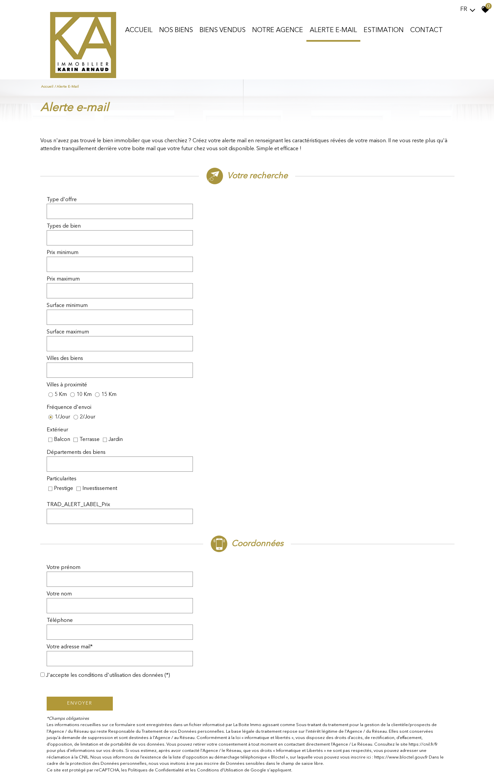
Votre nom (268, 368)
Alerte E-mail (333, 29)
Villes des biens (67, 262)
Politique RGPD (156, 769)
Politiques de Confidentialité (158, 498)
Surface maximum (276, 243)
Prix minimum (64, 225)
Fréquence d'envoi (71, 278)
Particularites (270, 295)
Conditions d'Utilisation (222, 498)
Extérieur (266, 278)
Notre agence (277, 29)
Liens (123, 769)
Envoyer (81, 431)
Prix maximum (272, 225)
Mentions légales (73, 769)
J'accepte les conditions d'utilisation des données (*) (117, 404)
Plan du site (47, 769)
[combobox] (191, 206)
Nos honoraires (103, 769)
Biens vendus (222, 29)
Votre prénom (65, 368)
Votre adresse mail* (278, 387)
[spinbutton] (191, 225)
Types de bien (272, 206)
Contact (426, 29)
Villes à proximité (275, 262)
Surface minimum (69, 243)
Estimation (383, 29)
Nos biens (176, 29)
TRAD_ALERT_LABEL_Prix (287, 313)
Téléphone (62, 387)
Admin (135, 769)
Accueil (138, 29)
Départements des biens (78, 295)
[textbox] (191, 206)
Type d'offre (64, 206)
